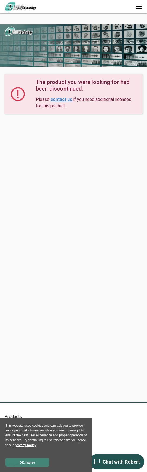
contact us (61, 99)
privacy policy (25, 445)
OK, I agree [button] (27, 462)
